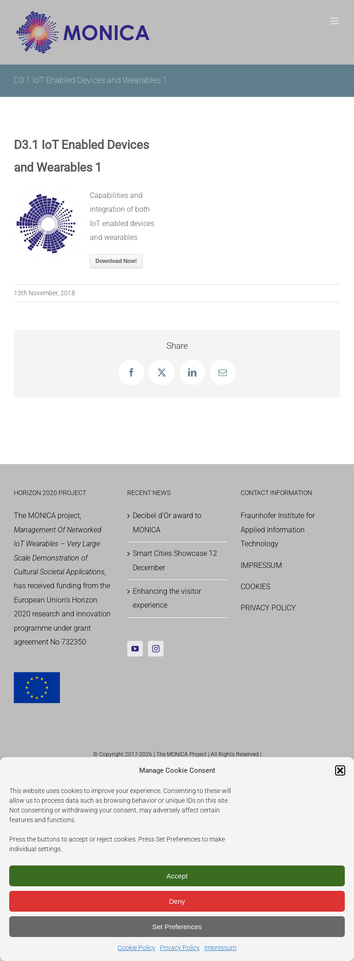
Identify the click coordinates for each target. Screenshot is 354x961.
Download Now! (116, 261)
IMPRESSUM (261, 565)
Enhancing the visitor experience (167, 598)
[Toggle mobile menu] (335, 21)
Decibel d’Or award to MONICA (167, 522)
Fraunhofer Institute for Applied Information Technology (278, 529)
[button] (340, 770)
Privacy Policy (180, 947)
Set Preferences (177, 927)
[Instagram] (156, 649)
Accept (177, 876)
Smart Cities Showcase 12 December (175, 560)
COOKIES (255, 586)
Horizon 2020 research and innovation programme (62, 614)
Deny (177, 901)
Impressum (220, 947)
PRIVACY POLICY (268, 607)
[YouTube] (135, 649)
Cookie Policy (136, 947)
